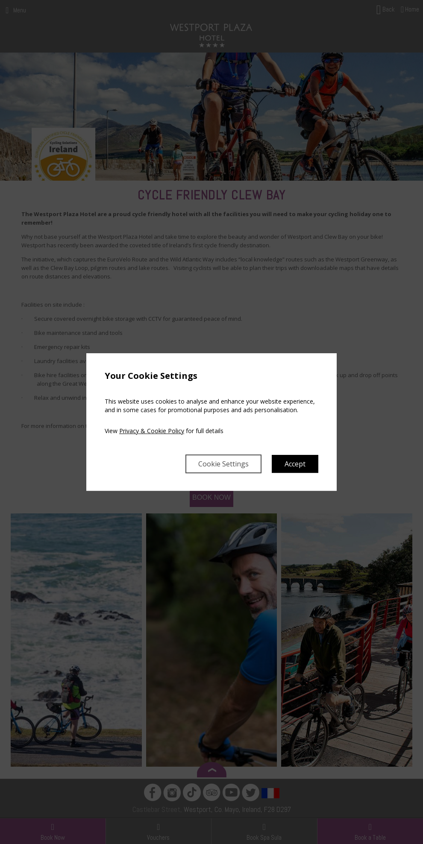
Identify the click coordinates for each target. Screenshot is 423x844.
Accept (295, 464)
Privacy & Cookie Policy (151, 431)
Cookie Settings (223, 464)
